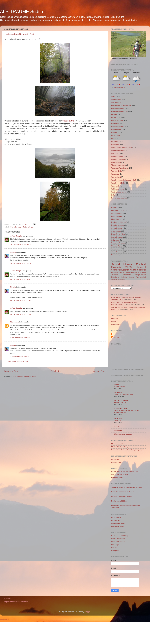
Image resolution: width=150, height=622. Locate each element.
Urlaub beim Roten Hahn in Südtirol (124, 471)
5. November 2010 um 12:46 (20, 338)
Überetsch (115, 255)
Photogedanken (117, 477)
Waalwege (115, 174)
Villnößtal (129, 267)
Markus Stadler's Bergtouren (122, 447)
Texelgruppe (116, 249)
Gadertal (114, 272)
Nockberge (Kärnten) (119, 222)
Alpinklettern (116, 102)
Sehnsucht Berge (121, 400)
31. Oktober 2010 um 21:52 (20, 300)
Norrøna (114, 547)
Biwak (116, 384)
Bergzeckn (118, 418)
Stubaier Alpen (116, 246)
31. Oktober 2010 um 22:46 (20, 314)
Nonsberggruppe (117, 225)
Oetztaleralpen (116, 228)
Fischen (114, 114)
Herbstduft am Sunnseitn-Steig (19, 34)
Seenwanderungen (118, 150)
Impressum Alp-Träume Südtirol (16, 602)
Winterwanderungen (118, 192)
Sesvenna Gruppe (118, 243)
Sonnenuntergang (118, 159)
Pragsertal (142, 272)
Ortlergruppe (116, 231)
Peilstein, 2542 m (120, 402)
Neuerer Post (11, 371)
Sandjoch (117, 420)
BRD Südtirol (116, 517)
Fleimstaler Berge (118, 210)
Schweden (115, 240)
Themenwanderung (118, 165)
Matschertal (115, 277)
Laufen (113, 138)
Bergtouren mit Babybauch (121, 105)
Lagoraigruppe (116, 216)
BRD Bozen (115, 520)
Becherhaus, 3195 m (119, 501)
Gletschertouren (117, 120)
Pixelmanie (14, 322)
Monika (13, 252)
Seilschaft (118, 430)
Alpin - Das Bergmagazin (120, 474)
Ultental (128, 264)
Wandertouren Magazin (123, 434)
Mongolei (114, 319)
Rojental (124, 277)
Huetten (114, 132)
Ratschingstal (124, 272)
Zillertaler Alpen (117, 252)
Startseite (56, 371)
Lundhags (115, 544)
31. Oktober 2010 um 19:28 (20, 263)
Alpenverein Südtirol (118, 523)
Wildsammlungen (117, 189)
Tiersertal (114, 275)
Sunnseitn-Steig (68, 121)
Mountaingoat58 (117, 444)
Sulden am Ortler (121, 408)
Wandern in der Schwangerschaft (123, 180)
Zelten (113, 195)
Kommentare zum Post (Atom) (24, 376)
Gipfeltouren (116, 117)
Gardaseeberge (117, 213)
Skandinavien (116, 325)
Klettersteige (116, 135)
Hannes (117, 334)
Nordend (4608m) (120, 386)
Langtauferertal (140, 275)
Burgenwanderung (118, 108)
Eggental (125, 270)
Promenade (115, 141)
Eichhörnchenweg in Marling (122, 496)
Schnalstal (116, 270)
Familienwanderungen (119, 111)
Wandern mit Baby (118, 183)
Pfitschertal (127, 275)
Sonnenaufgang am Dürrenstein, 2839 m (126, 487)
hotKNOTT (118, 426)
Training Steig (28, 227)
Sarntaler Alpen (16, 227)
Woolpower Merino (118, 539)
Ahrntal (133, 270)
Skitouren (114, 153)
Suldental (141, 270)
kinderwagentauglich (119, 198)
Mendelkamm (116, 219)
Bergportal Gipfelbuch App (123, 394)
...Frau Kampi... (16, 236)
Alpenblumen (116, 99)
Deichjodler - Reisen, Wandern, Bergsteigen (127, 450)
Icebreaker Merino (118, 542)
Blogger (87, 612)
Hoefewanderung (117, 126)
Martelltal (141, 267)
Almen (113, 96)
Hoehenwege (116, 129)
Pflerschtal (133, 272)
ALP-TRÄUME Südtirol (22, 11)
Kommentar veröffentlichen (18, 361)
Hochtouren (115, 123)
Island (113, 322)
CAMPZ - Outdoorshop (119, 536)
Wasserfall (115, 186)
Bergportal (118, 392)
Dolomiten (115, 207)
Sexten (131, 277)
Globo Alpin (115, 459)
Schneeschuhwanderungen (121, 147)
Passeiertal (116, 267)
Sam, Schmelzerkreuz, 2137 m (122, 492)
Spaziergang (116, 162)
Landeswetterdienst (119, 87)
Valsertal (114, 279)
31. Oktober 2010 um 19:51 (20, 279)
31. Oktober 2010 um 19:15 (20, 245)
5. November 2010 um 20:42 (20, 356)
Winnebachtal (141, 277)
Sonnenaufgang (117, 156)
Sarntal (115, 264)
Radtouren (115, 144)
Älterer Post (99, 371)
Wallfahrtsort (116, 177)
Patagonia (115, 550)
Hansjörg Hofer (117, 462)
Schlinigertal (121, 279)
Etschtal (141, 264)
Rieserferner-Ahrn (118, 234)
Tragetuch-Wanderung (119, 168)
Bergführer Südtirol (118, 526)
